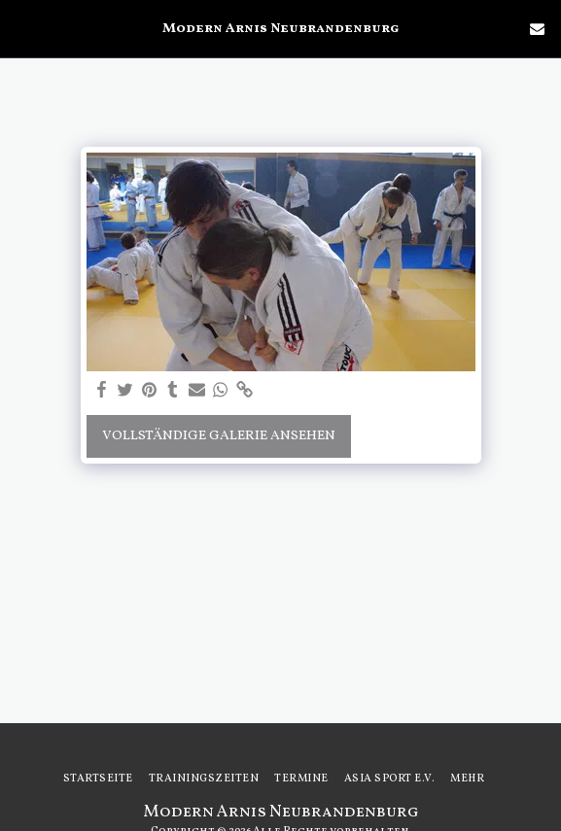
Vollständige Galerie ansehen (218, 436)
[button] (21, 28)
